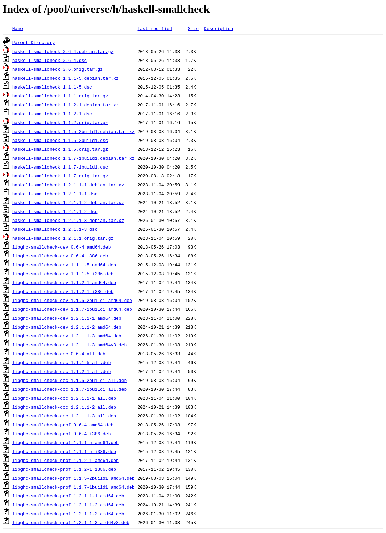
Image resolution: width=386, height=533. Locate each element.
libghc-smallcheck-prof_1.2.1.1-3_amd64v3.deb (70, 522)
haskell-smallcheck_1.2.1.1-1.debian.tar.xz (68, 185)
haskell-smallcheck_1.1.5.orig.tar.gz (60, 149)
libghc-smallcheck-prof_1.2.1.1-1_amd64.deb (68, 496)
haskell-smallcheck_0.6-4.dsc (49, 60)
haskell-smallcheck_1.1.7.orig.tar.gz (60, 176)
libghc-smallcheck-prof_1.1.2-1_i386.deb (64, 469)
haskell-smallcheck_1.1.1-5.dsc (52, 87)
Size (193, 28)
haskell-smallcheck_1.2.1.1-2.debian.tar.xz (68, 202)
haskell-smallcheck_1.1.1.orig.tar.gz (60, 96)
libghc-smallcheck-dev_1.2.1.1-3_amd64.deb (66, 336)
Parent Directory (33, 42)
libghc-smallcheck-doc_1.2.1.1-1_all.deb (64, 398)
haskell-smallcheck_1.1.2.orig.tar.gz (60, 122)
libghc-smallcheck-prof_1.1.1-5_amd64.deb (65, 442)
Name (17, 28)
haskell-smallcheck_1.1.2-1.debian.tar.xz (65, 105)
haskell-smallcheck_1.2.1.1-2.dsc (55, 211)
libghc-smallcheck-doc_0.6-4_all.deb (58, 353)
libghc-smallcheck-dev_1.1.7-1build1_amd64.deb (72, 309)
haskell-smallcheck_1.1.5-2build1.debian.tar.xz (73, 131)
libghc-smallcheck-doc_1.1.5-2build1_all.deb (69, 380)
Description (218, 28)
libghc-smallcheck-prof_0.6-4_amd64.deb (62, 425)
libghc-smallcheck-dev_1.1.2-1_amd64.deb (64, 282)
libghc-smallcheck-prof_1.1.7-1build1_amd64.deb (73, 487)
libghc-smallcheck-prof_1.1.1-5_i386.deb (64, 451)
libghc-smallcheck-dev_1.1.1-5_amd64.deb (64, 265)
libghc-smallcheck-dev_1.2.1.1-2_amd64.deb (66, 327)
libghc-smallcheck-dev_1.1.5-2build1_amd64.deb (72, 300)
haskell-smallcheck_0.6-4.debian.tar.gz (62, 51)
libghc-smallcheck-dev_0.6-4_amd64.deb (61, 247)
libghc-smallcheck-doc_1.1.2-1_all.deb (61, 371)
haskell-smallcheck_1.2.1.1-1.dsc (55, 193)
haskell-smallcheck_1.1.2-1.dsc (52, 113)
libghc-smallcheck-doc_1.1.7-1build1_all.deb (69, 389)
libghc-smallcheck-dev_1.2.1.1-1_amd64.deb (66, 318)
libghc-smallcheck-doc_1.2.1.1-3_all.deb (64, 416)
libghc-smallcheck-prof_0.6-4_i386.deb (61, 433)
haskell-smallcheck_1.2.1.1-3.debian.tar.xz (68, 220)
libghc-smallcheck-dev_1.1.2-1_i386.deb (62, 291)
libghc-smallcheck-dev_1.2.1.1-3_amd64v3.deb (69, 345)
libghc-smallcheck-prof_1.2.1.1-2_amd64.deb (68, 505)
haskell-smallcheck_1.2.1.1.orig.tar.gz (62, 238)
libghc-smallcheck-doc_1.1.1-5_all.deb (61, 362)
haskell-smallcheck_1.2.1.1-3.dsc (55, 229)
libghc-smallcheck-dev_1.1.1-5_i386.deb (62, 273)
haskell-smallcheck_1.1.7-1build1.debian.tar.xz (73, 158)
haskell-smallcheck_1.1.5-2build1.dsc (60, 140)
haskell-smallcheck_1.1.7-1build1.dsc (60, 167)
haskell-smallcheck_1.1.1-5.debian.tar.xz (65, 78)
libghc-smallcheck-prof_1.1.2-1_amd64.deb (65, 460)
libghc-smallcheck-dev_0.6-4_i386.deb (60, 256)
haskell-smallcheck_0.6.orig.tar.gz (57, 69)
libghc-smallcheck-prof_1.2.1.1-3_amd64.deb (68, 513)
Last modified (154, 28)
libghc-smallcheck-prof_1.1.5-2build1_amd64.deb (73, 478)
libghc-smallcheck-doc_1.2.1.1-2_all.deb (64, 407)
